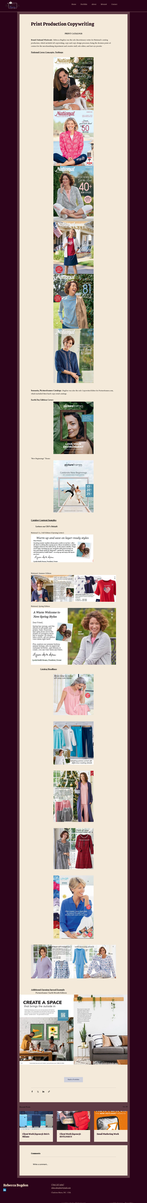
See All (125, 1107)
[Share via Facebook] (32, 1091)
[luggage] (36, 1120)
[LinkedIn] (4, 1189)
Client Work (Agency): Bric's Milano (35, 1135)
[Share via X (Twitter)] (38, 1091)
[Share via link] (49, 1091)
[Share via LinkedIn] (43, 1091)
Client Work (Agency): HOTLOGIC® (70, 1135)
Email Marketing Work (108, 1134)
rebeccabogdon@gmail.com (61, 1188)
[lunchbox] (110, 1120)
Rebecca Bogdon (15, 1185)
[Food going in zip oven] (73, 1120)
